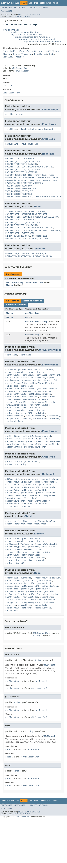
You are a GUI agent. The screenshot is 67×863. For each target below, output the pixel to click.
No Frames (43, 8)
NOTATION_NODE (39, 236)
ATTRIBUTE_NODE (13, 211)
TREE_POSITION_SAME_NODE (48, 197)
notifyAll (20, 524)
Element (7, 54)
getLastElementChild (16, 383)
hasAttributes (48, 397)
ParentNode (49, 124)
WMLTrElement (53, 51)
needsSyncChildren (15, 501)
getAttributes (13, 375)
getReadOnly (41, 490)
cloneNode (10, 369)
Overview (5, 3)
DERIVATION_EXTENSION (17, 253)
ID (19, 177)
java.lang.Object (11, 30)
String (9, 285)
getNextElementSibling (42, 383)
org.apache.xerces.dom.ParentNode (32, 37)
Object (28, 516)
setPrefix (27, 504)
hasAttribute (12, 397)
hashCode (50, 521)
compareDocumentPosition (18, 482)
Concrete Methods (16, 305)
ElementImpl (50, 109)
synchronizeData (14, 421)
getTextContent (34, 441)
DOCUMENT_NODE (13, 217)
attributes (11, 114)
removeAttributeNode (16, 405)
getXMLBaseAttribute (40, 394)
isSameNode (34, 495)
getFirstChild (13, 439)
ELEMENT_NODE (12, 233)
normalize (43, 399)
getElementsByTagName (42, 378)
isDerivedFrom (13, 399)
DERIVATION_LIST (39, 253)
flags (51, 175)
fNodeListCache (27, 129)
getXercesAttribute (15, 394)
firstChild (11, 129)
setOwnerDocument (35, 416)
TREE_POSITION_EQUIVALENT (19, 191)
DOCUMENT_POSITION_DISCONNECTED (22, 161)
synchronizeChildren (35, 447)
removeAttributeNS (40, 405)
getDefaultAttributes (17, 378)
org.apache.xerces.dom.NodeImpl (23, 32)
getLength (44, 439)
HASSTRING (10, 177)
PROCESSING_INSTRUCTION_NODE (21, 239)
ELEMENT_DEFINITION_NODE (18, 175)
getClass (39, 521)
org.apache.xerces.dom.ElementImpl (37, 39)
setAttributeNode (31, 407)
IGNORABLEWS (29, 177)
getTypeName (25, 391)
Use (30, 3)
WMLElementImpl (20, 68)
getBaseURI (28, 375)
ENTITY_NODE (28, 233)
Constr (28, 14)
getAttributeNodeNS (15, 372)
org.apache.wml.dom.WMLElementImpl (42, 42)
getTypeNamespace (44, 391)
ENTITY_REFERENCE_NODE (17, 236)
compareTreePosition (46, 482)
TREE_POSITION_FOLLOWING (18, 194)
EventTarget (40, 54)
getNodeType (27, 386)
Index (55, 3)
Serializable (10, 51)
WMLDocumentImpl (34, 282)
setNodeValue (12, 504)
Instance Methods (32, 301)
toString (25, 506)
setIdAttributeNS (14, 416)
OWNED (55, 177)
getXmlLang (11, 355)
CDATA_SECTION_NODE (34, 211)
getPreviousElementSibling (20, 388)
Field (20, 14)
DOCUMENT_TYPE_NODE (49, 230)
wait (29, 524)
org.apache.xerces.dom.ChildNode (27, 34)
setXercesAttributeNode (46, 418)
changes (56, 479)
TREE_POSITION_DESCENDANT (19, 186)
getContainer (30, 485)
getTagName (11, 391)
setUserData (41, 504)
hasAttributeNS (30, 397)
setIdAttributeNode (34, 413)
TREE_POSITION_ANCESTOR (30, 183)
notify (8, 524)
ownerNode (10, 180)
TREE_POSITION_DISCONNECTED (20, 188)
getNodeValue (12, 490)
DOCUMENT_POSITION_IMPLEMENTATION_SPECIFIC (29, 167)
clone (8, 521)
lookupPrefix (36, 498)
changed (45, 479)
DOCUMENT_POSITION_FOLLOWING (21, 164)
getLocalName (12, 487)
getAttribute (25, 369)
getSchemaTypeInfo (47, 388)
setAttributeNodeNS (15, 410)
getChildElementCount (48, 375)
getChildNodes (13, 436)
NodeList (7, 57)
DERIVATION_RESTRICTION (18, 256)
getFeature (45, 485)
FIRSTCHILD (40, 175)
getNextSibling (13, 461)
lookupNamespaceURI (15, 498)
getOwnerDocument (14, 441)
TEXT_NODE (44, 239)
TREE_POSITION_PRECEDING (18, 197)
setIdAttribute (13, 413)
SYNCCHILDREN (50, 180)
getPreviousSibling (15, 464)
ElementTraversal (22, 54)
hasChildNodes (52, 441)
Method (36, 14)
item (24, 444)
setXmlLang (25, 355)
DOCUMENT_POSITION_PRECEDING (21, 172)
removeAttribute (46, 402)
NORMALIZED (44, 177)
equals (17, 521)
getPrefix (27, 490)
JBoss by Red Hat (23, 816)
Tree (36, 3)
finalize (27, 521)
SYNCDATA (10, 183)
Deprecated (45, 3)
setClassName (32, 321)
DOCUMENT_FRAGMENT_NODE (34, 214)
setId (28, 335)
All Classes (6, 11)
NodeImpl (48, 153)
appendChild (32, 479)
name (21, 114)
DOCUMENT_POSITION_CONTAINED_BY (40, 217)
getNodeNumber (49, 487)
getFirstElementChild (45, 380)
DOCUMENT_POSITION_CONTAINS (20, 158)
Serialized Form (11, 93)
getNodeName (11, 386)
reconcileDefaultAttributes (20, 402)
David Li (7, 86)
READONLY (22, 180)
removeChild (35, 444)
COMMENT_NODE (12, 214)
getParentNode (31, 461)
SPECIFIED (35, 180)
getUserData (11, 493)
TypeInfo (19, 57)
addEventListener (14, 479)
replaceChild (51, 444)
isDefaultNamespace (15, 495)
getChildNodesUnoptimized (37, 436)
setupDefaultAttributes (18, 418)
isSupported (49, 495)
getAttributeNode (44, 369)
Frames (33, 8)
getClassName (32, 313)
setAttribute (12, 407)
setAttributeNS (37, 410)
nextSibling (11, 144)
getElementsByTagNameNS (18, 380)
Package (15, 3)
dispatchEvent (13, 485)
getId (28, 317)
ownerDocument (45, 129)
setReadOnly (53, 416)
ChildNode (48, 139)
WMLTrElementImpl (15, 282)
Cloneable (24, 51)
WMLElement (38, 51)
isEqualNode (29, 399)
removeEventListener (38, 501)
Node (51, 54)
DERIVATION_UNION (42, 256)
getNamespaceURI (30, 487)
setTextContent (13, 447)
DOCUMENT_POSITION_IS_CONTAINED (22, 169)
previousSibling (29, 144)
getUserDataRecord (45, 493)
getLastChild (30, 439)
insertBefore (12, 444)
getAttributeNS (37, 372)
